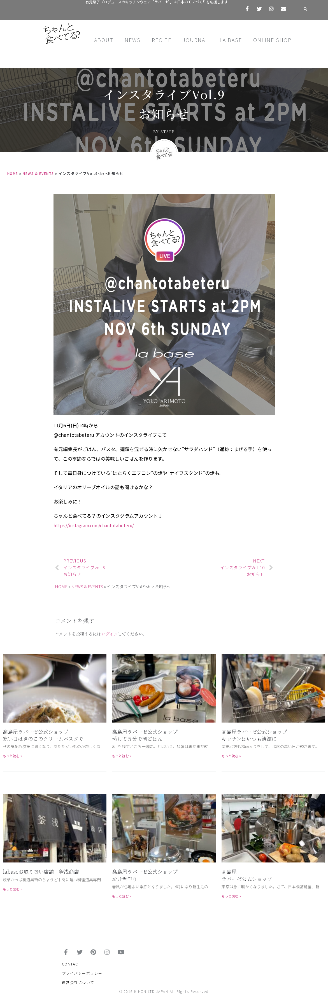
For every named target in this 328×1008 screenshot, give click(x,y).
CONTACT (71, 967)
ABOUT (103, 39)
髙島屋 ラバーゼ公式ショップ (247, 875)
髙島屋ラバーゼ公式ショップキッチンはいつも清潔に (254, 735)
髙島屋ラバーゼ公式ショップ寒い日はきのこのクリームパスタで (43, 735)
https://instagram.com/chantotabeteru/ (98, 525)
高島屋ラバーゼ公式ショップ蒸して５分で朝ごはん (145, 735)
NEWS (133, 39)
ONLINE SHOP (272, 39)
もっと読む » (12, 755)
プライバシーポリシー (82, 976)
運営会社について (78, 986)
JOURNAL (195, 39)
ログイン (109, 634)
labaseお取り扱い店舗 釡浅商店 (41, 871)
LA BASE (231, 39)
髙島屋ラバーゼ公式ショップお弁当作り (145, 875)
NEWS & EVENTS (41, 173)
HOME (13, 173)
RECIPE (161, 39)
